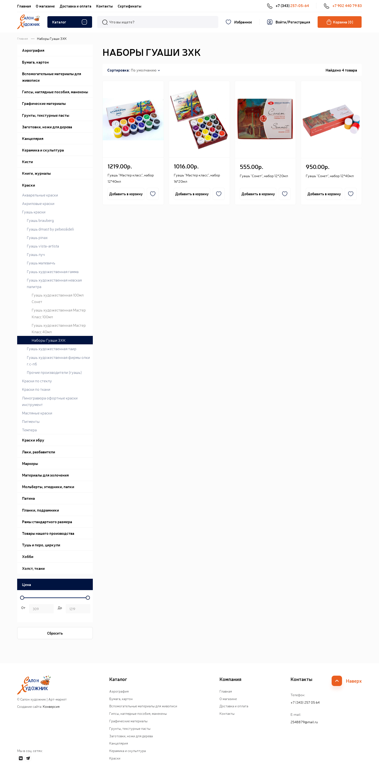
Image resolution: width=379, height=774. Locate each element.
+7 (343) (288, 5)
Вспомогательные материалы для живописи (143, 706)
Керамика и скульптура (127, 750)
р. (59, 609)
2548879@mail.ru (304, 722)
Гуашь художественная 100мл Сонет (58, 298)
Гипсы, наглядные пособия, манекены (138, 713)
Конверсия (51, 706)
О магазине (45, 5)
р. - (22, 609)
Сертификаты (129, 5)
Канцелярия (118, 743)
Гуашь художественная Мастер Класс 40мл (59, 328)
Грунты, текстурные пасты (129, 728)
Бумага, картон (121, 698)
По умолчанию (143, 69)
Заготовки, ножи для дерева (131, 736)
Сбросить (55, 633)
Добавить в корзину (126, 193)
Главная (24, 5)
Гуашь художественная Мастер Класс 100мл (59, 313)
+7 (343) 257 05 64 (305, 702)
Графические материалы (128, 721)
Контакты (104, 5)
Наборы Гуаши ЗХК (49, 340)
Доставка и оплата (75, 5)
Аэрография (119, 691)
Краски (114, 758)
